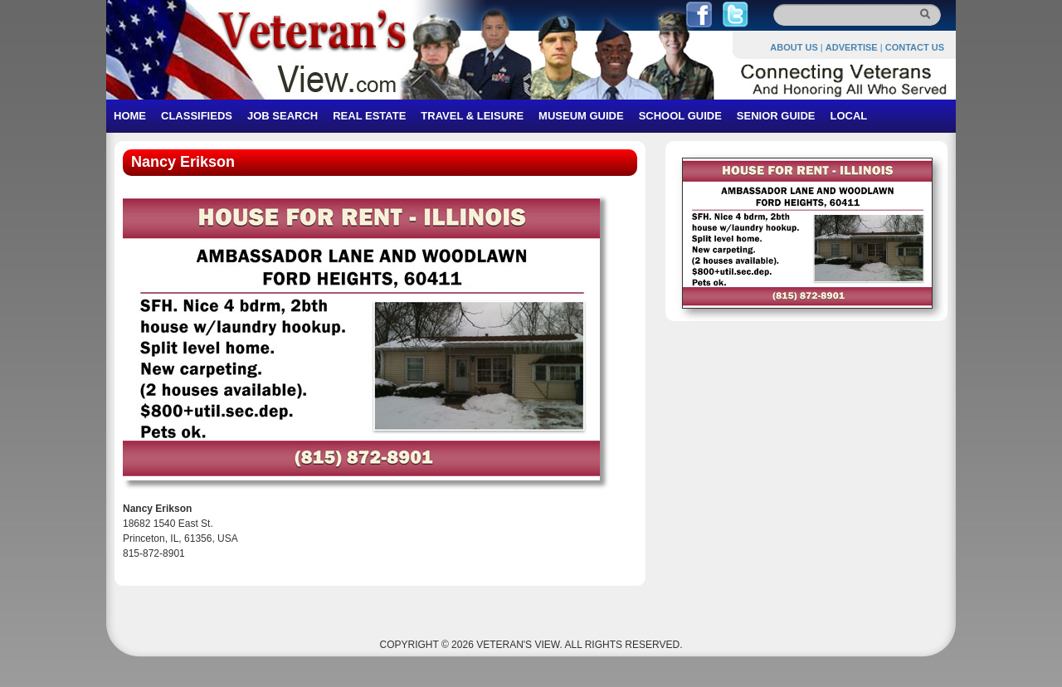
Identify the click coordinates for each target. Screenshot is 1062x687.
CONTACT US (914, 47)
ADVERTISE (852, 47)
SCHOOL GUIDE (680, 116)
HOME (130, 116)
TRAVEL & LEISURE (472, 116)
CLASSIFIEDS (196, 116)
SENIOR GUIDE (776, 116)
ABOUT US (793, 47)
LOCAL (848, 116)
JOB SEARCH (282, 116)
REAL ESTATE (369, 116)
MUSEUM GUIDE (581, 116)
